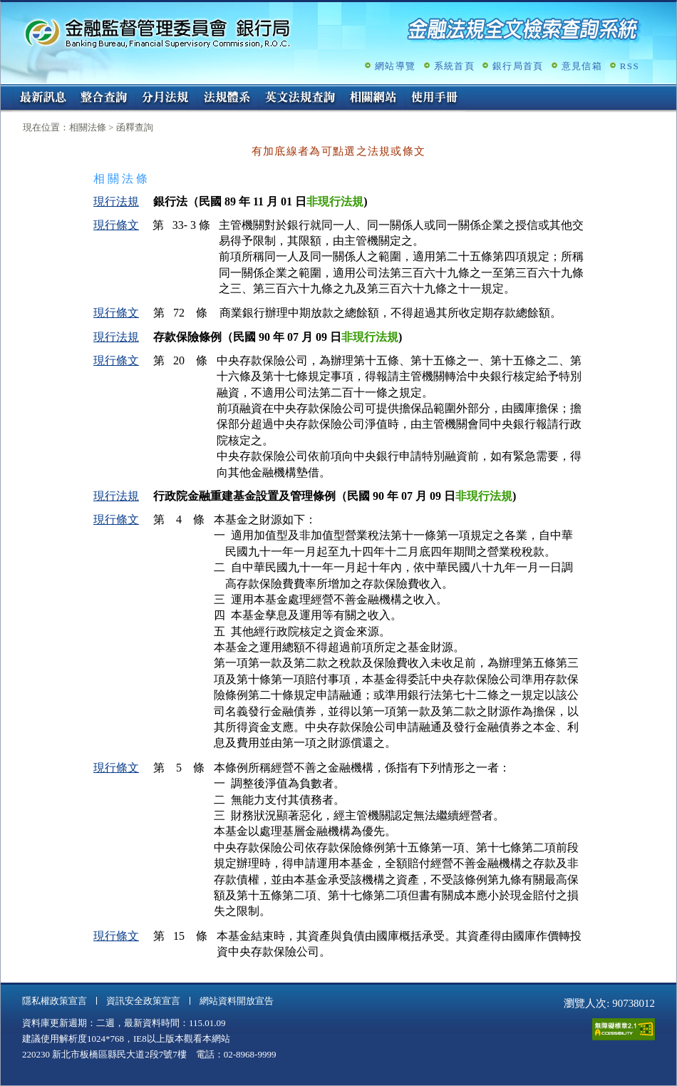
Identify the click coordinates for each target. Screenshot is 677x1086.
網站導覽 (395, 66)
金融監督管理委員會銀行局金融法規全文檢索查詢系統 (157, 32)
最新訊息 (42, 98)
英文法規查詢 (300, 98)
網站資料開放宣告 (237, 1000)
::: (5, 90)
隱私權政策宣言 (54, 1000)
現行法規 (116, 201)
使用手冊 (434, 98)
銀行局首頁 (518, 66)
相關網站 (373, 98)
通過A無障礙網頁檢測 (623, 1029)
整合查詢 (104, 98)
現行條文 (116, 225)
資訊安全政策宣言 (143, 1000)
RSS (629, 66)
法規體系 (226, 98)
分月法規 (165, 98)
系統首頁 (454, 66)
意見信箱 (582, 66)
